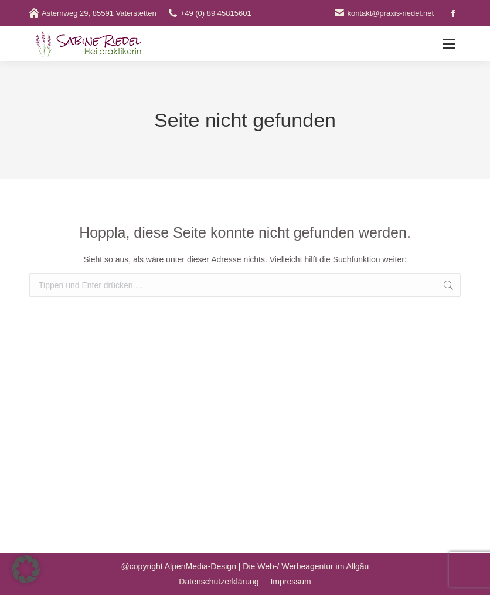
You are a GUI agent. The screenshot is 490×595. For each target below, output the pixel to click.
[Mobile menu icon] (449, 44)
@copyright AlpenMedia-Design (178, 566)
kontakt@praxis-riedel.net (384, 13)
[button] (26, 569)
